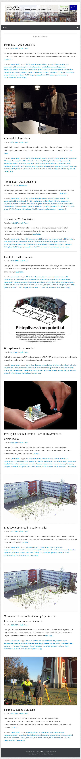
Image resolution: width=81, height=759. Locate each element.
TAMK (27, 75)
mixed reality (16, 166)
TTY (47, 75)
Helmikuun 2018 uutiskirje (20, 44)
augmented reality (13, 161)
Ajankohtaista (15, 64)
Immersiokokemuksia (17, 138)
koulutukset (22, 69)
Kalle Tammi (24, 48)
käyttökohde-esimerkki (49, 67)
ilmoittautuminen (35, 67)
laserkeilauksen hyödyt (34, 69)
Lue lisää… (8, 59)
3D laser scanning (59, 64)
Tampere (32, 75)
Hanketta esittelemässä (18, 257)
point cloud (53, 72)
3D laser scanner (47, 64)
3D (27, 64)
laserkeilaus (47, 69)
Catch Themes (48, 754)
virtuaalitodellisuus (10, 77)
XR (74, 169)
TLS (33, 209)
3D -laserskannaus (35, 64)
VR (71, 169)
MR (22, 166)
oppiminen (31, 72)
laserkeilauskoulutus (58, 69)
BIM (20, 161)
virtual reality (65, 169)
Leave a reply (21, 77)
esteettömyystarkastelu (47, 279)
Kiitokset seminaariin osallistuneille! (25, 527)
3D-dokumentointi (57, 239)
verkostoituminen (61, 75)
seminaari (21, 75)
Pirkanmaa (38, 72)
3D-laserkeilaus (19, 67)
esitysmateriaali (35, 161)
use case (52, 75)
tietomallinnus (40, 75)
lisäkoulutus (69, 69)
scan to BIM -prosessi (62, 166)
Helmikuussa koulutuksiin (19, 709)
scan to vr (13, 75)
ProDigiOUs (61, 72)
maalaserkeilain (9, 72)
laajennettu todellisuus (34, 163)
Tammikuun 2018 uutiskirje (20, 181)
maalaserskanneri (21, 72)
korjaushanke (61, 67)
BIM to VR (26, 161)
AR (5, 161)
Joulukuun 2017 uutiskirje (19, 219)
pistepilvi (46, 72)
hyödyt (27, 67)
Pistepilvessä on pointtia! (19, 348)
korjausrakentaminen (11, 69)
